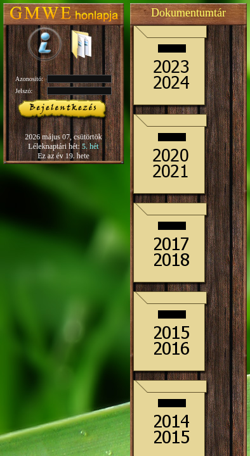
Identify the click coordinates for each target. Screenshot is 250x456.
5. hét (90, 146)
